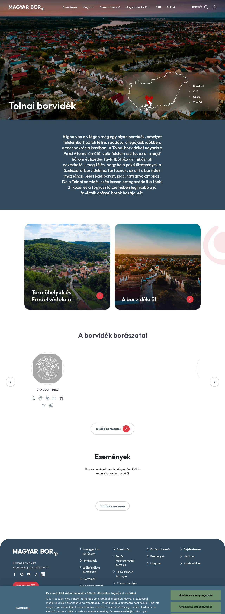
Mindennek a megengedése (195, 567)
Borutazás (123, 549)
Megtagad (195, 590)
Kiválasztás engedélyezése (196, 579)
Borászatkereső (110, 7)
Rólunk (171, 7)
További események (112, 506)
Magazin (88, 7)
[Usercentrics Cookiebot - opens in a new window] (22, 607)
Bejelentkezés (192, 549)
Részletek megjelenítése (199, 607)
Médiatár (189, 556)
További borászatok (112, 428)
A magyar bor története (91, 551)
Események (70, 7)
